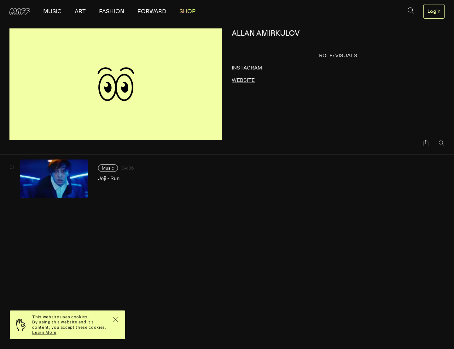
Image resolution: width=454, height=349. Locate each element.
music (52, 11)
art (80, 11)
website (243, 80)
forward (151, 11)
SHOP (187, 11)
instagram (247, 68)
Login (434, 11)
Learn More (44, 332)
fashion (111, 11)
